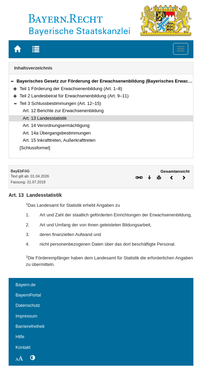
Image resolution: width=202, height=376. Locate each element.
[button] (12, 81)
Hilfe (20, 336)
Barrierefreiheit (30, 326)
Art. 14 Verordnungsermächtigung (56, 125)
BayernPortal (28, 295)
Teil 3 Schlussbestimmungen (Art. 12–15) (60, 103)
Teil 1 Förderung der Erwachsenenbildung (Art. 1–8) (71, 88)
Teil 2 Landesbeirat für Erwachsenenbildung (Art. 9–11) (74, 95)
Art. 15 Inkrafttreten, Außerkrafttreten (59, 140)
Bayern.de (26, 284)
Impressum (26, 316)
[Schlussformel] (35, 147)
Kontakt (23, 347)
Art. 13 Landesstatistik (45, 118)
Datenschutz (28, 305)
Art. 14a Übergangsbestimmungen (57, 133)
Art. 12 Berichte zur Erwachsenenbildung (63, 110)
